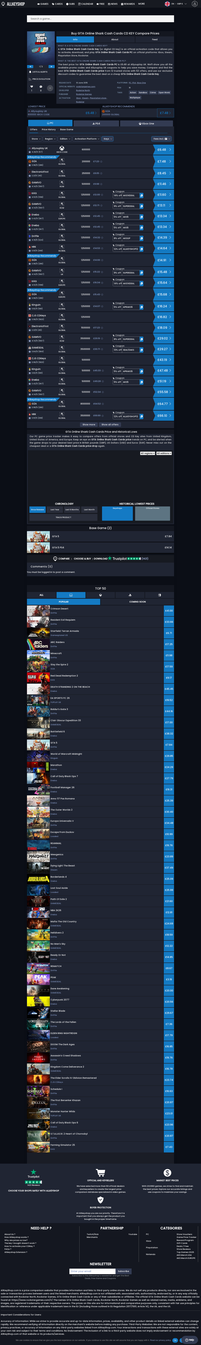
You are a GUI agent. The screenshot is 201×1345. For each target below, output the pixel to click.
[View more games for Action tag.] (133, 93)
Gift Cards (182, 1243)
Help (189, 1340)
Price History (49, 129)
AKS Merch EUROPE (186, 1258)
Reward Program (185, 1240)
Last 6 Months (72, 509)
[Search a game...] (100, 18)
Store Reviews (184, 1249)
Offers (33, 129)
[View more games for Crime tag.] (153, 93)
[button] (128, 195)
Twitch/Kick (93, 1234)
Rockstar (80, 102)
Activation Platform (86, 138)
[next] (52, 66)
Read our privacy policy (160, 1340)
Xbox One (141, 82)
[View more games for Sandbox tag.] (143, 93)
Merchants (92, 1237)
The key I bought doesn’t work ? (20, 1243)
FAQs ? (7, 1249)
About (114, 39)
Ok (175, 1340)
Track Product (63, 517)
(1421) (128, 558)
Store (35, 138)
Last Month (89, 509)
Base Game (66, 129)
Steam (85, 98)
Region (49, 138)
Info (75, 39)
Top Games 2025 (185, 1252)
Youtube (133, 1234)
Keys (106, 138)
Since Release (37, 509)
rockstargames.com (85, 86)
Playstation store (98, 98)
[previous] (30, 66)
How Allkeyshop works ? (16, 1237)
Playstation (152, 1247)
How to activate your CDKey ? (19, 1246)
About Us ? (9, 1234)
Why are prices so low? (16, 1240)
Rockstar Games (84, 94)
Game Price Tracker (186, 1237)
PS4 (134, 82)
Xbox (78, 98)
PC (147, 1234)
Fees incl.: (160, 138)
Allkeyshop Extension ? (15, 1252)
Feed (154, 39)
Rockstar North (83, 90)
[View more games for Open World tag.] (164, 93)
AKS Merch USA (184, 1255)
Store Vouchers (184, 1234)
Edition (63, 138)
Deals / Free (183, 1246)
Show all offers (110, 424)
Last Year (55, 509)
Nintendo (150, 1254)
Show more (89, 424)
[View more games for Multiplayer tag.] (135, 98)
